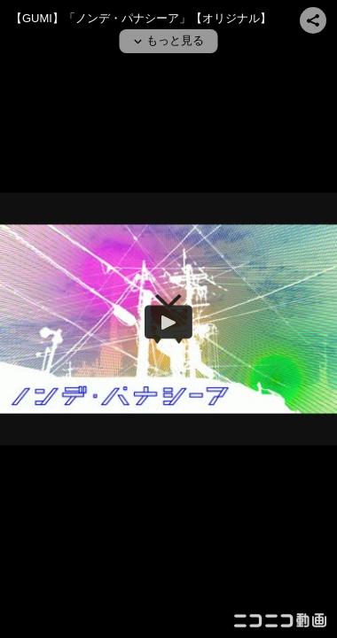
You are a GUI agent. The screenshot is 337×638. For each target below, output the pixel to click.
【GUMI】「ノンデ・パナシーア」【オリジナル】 (141, 18)
